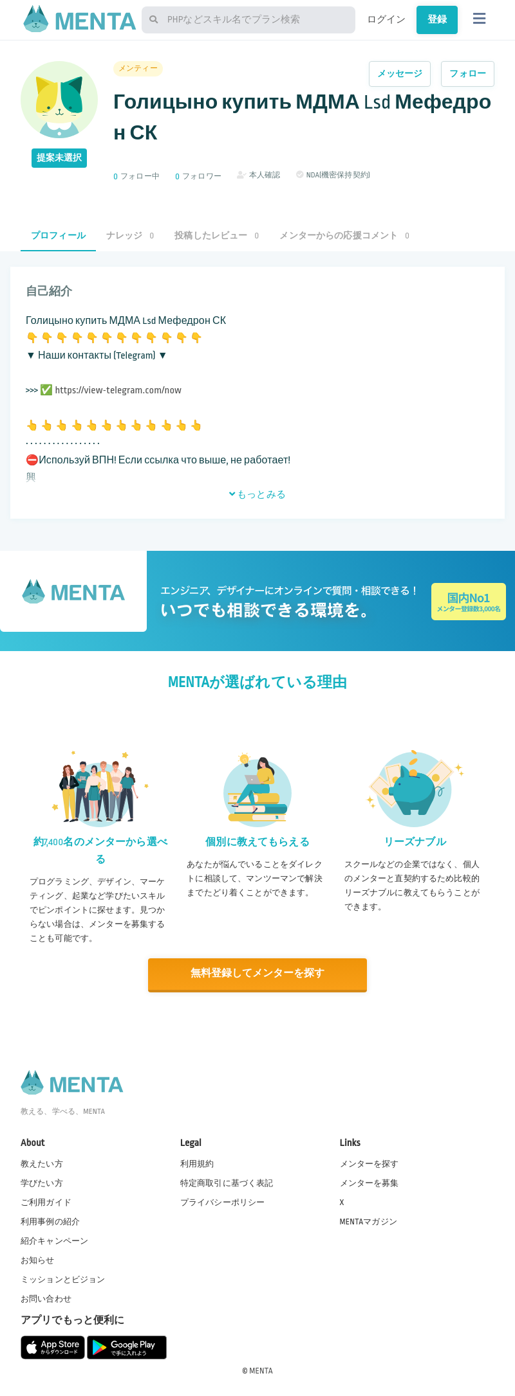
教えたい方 (42, 1162)
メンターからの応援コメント (344, 235)
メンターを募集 (369, 1181)
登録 (437, 19)
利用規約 (197, 1162)
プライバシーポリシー (222, 1201)
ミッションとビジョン (63, 1279)
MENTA (261, 1369)
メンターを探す (369, 1162)
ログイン (386, 19)
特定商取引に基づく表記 (227, 1181)
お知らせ (38, 1259)
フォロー (467, 73)
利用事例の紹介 (50, 1220)
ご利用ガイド (46, 1201)
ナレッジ (130, 235)
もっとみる (257, 494)
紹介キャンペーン (54, 1240)
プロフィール (58, 235)
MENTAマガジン (368, 1220)
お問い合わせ (46, 1298)
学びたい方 (42, 1181)
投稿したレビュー (216, 235)
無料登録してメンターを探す (257, 973)
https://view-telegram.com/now (118, 390)
